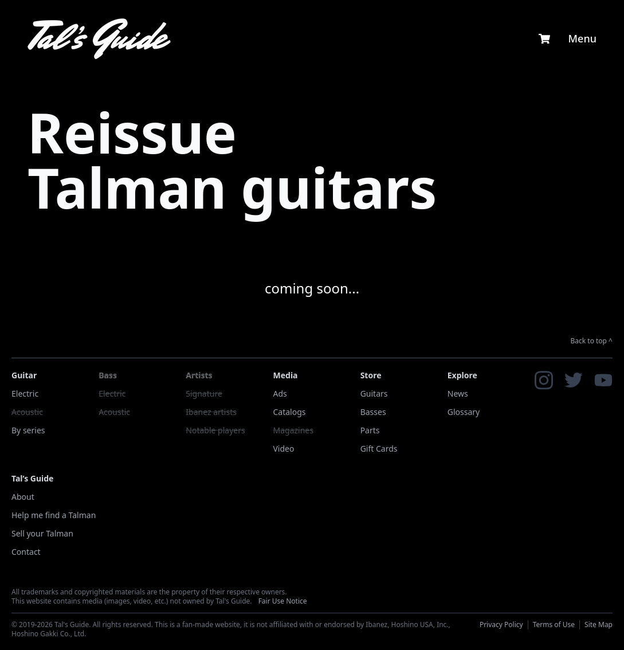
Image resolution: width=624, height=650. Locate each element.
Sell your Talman (42, 533)
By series (28, 430)
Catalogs (289, 411)
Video (283, 448)
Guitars (374, 393)
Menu (582, 38)
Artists (199, 375)
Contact (26, 551)
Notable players (215, 430)
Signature (204, 393)
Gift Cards (379, 448)
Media (285, 375)
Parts (370, 430)
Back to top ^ (592, 341)
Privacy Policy (501, 624)
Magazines (293, 430)
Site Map (598, 624)
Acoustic (27, 411)
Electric (24, 393)
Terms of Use (554, 624)
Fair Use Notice (282, 601)
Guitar (24, 375)
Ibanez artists (211, 411)
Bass (108, 375)
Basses (373, 411)
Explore (462, 375)
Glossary (464, 411)
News (458, 393)
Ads (280, 393)
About (22, 496)
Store (371, 375)
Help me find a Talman (53, 515)
